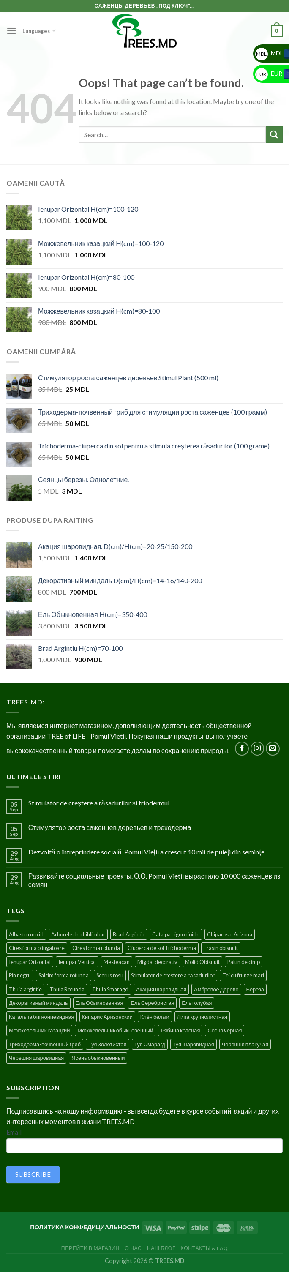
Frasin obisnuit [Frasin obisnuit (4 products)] (221, 947)
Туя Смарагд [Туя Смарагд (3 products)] (149, 1044)
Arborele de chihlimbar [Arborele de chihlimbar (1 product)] (78, 934)
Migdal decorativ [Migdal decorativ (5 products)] (157, 961)
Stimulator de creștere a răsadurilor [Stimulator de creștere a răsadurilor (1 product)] (173, 975)
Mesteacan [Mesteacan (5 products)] (117, 961)
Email (14, 1132)
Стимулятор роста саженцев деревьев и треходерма (109, 827)
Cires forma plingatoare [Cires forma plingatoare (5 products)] (37, 947)
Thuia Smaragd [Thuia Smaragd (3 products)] (110, 989)
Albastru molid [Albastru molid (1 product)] (26, 934)
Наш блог (161, 1248)
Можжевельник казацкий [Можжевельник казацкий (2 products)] (39, 1030)
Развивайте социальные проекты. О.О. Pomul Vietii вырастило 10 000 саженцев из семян (154, 880)
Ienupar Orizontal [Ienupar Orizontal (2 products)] (30, 961)
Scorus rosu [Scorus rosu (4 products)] (109, 975)
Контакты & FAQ (204, 1248)
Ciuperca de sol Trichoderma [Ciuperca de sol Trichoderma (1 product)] (162, 947)
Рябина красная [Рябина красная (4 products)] (180, 1030)
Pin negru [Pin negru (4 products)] (20, 975)
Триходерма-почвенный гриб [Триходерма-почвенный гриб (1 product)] (45, 1044)
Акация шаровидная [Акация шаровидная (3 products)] (161, 989)
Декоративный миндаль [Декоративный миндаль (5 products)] (38, 1002)
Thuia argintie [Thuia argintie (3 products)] (25, 989)
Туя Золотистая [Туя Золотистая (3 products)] (107, 1044)
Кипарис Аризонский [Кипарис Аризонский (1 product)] (107, 1016)
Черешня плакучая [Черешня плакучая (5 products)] (245, 1044)
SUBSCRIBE (33, 1174)
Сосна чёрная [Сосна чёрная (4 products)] (224, 1030)
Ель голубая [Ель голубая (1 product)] (197, 1002)
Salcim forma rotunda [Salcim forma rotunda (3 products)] (63, 975)
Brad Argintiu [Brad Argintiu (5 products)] (128, 934)
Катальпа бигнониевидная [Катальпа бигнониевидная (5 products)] (41, 1016)
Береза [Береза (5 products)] (255, 989)
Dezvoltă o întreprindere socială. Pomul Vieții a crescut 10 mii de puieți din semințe (146, 852)
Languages (38, 31)
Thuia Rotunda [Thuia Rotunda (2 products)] (67, 989)
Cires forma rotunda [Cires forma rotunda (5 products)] (96, 947)
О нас (133, 1248)
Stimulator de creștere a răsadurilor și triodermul (98, 803)
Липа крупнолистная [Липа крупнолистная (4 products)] (202, 1016)
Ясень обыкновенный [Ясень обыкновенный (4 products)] (98, 1057)
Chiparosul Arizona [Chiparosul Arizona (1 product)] (229, 934)
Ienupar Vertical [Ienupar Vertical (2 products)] (77, 961)
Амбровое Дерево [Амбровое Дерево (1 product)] (216, 989)
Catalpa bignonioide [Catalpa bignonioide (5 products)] (175, 934)
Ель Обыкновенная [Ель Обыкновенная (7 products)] (99, 1002)
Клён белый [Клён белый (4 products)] (154, 1016)
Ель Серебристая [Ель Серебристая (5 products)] (152, 1002)
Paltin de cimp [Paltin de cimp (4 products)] (243, 961)
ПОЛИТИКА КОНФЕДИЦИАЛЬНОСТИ (84, 1227)
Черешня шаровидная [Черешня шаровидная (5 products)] (36, 1057)
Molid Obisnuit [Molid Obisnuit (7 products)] (202, 961)
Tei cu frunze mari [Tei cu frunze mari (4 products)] (243, 975)
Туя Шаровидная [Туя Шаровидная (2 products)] (193, 1044)
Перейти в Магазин (90, 1248)
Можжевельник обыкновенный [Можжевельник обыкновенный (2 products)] (115, 1030)
